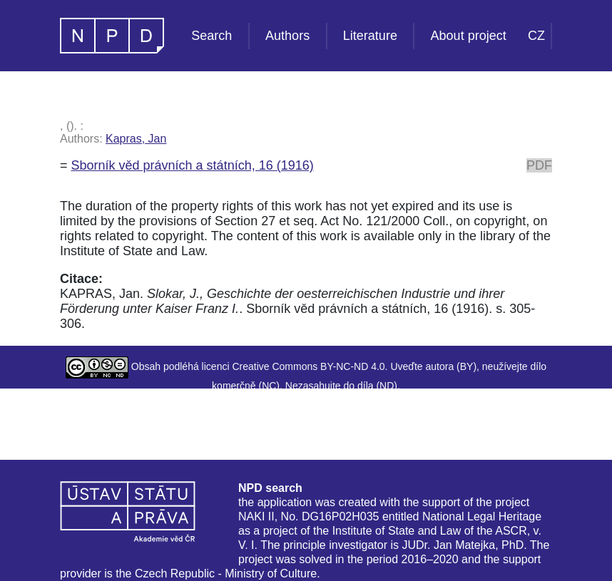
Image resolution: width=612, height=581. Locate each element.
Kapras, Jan (136, 139)
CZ (536, 36)
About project (468, 36)
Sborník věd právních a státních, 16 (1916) (192, 165)
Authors (287, 36)
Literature (370, 36)
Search (211, 36)
